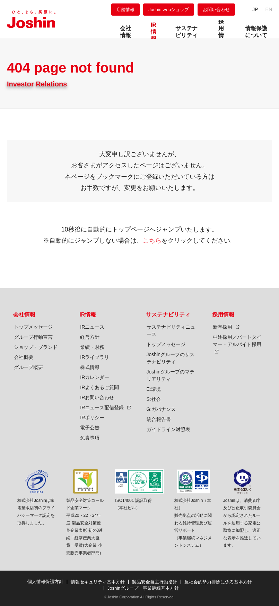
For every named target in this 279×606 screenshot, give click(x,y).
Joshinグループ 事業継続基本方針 (143, 588)
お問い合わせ (216, 9)
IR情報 (87, 315)
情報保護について (256, 31)
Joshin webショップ (168, 9)
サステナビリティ (168, 315)
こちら (152, 240)
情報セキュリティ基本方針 (98, 581)
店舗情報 (125, 9)
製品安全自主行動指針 (154, 581)
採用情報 (223, 315)
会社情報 (24, 315)
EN (268, 9)
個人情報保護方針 (45, 581)
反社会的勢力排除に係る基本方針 (218, 581)
